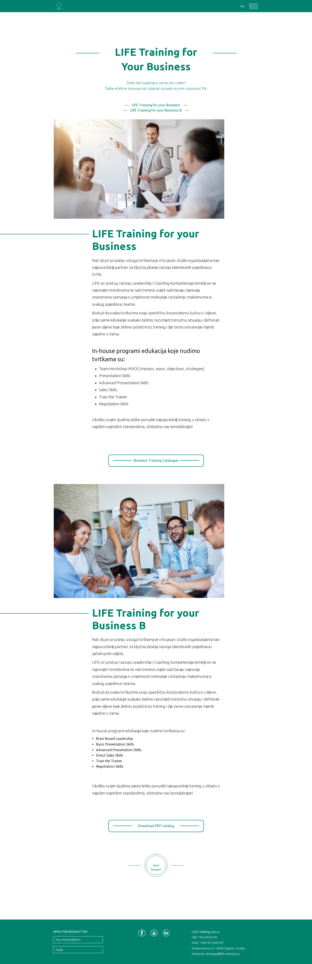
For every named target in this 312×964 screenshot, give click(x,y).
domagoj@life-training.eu (223, 954)
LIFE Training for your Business (156, 105)
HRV (242, 6)
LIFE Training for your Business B (156, 110)
